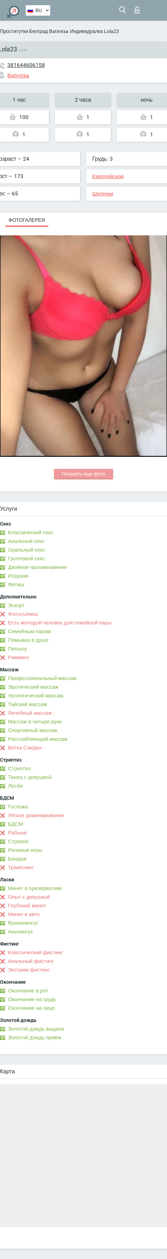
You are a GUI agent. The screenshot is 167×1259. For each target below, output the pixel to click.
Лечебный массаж (30, 713)
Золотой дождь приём (34, 1037)
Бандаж (17, 859)
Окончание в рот (28, 991)
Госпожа (18, 807)
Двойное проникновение (37, 567)
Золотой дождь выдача (36, 1029)
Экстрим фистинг (29, 970)
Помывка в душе (28, 640)
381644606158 (26, 65)
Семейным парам (29, 631)
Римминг (18, 657)
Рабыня (17, 833)
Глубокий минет (27, 906)
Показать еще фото (83, 474)
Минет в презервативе (35, 888)
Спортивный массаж (32, 730)
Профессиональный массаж (42, 678)
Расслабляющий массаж (37, 739)
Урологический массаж (35, 696)
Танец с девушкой (29, 777)
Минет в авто (24, 914)
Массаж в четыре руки (35, 722)
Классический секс (30, 532)
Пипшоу (17, 649)
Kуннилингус (23, 923)
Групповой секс (26, 558)
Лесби (15, 786)
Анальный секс (26, 541)
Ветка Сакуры (24, 748)
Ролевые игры (25, 850)
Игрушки (18, 576)
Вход (137, 10)
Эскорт (16, 605)
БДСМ (15, 824)
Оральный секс (26, 550)
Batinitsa (59, 31)
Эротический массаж (33, 687)
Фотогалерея (27, 220)
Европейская (108, 176)
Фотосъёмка (23, 614)
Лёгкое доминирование (36, 815)
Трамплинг (21, 867)
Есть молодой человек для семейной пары (59, 623)
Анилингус (20, 932)
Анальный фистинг (31, 961)
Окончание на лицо (31, 1008)
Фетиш (16, 584)
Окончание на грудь (32, 999)
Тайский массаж (27, 704)
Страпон (18, 841)
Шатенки (102, 194)
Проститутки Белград (24, 31)
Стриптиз (19, 768)
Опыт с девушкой (29, 897)
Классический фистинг (35, 952)
